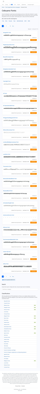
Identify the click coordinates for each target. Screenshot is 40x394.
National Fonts (7, 365)
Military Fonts (6, 305)
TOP (15, 4)
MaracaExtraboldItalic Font (10, 178)
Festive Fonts (6, 322)
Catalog (6, 4)
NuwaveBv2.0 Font (7, 190)
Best (6, 21)
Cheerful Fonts (7, 303)
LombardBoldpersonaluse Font (11, 142)
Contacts (23, 386)
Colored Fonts (6, 367)
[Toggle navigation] (3, 1)
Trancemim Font (7, 166)
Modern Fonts (6, 331)
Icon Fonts (6, 343)
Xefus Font (5, 263)
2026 (29, 21)
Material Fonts (7, 356)
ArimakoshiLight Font (8, 203)
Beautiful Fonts (7, 301)
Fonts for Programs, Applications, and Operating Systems (15, 352)
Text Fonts (6, 345)
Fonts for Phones (7, 348)
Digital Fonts (6, 341)
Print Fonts (6, 320)
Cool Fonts (6, 311)
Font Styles (6, 358)
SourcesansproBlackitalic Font (10, 239)
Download (34, 39)
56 (10, 26)
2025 (25, 21)
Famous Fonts (6, 309)
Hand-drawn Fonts (7, 326)
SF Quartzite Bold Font (8, 105)
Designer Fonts (7, 307)
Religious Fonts (7, 360)
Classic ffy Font (7, 251)
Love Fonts (6, 362)
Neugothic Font (7, 32)
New (11, 4)
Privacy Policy (18, 386)
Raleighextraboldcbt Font (9, 69)
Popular (18, 4)
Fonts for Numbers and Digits (10, 350)
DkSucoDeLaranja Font (8, 130)
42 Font (5, 93)
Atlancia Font (6, 227)
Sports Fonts (6, 333)
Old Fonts (6, 335)
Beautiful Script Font (8, 57)
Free (3, 4)
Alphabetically (20, 21)
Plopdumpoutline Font (8, 44)
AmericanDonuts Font (8, 215)
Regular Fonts (6, 316)
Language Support (31, 4)
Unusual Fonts (7, 313)
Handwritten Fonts (7, 328)
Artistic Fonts (6, 339)
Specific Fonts (6, 354)
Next (13, 26)
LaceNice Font (6, 154)
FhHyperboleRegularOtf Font (10, 117)
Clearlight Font (7, 81)
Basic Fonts (6, 318)
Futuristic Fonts (7, 337)
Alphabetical (24, 4)
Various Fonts (6, 324)
